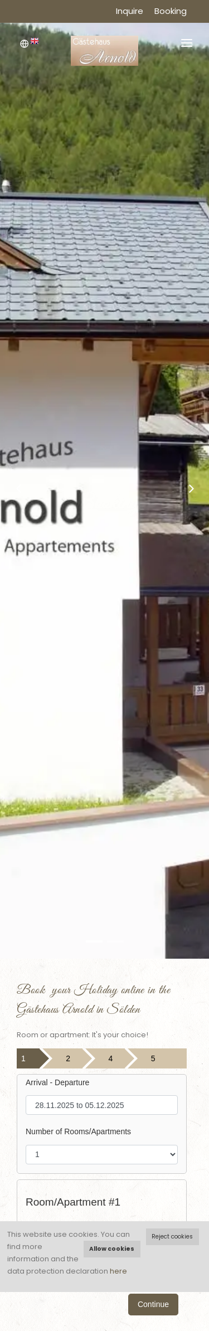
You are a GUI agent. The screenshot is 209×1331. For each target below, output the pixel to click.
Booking (170, 11)
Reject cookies (172, 1236)
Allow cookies (111, 1249)
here (118, 1271)
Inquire (129, 11)
